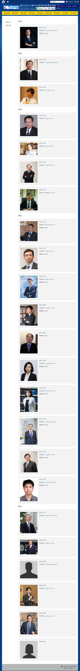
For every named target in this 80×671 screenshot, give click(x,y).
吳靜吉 (44, 143)
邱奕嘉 (44, 248)
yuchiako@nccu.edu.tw (50, 422)
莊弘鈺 (44, 27)
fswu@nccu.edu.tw (49, 165)
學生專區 (57, 13)
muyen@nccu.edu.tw (50, 454)
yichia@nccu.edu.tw (50, 251)
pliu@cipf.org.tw (49, 118)
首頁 (58, 6)
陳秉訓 (44, 332)
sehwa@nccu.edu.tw (50, 90)
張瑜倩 (44, 360)
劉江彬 (44, 115)
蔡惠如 (44, 641)
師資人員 (8, 22)
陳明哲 (44, 59)
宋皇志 (44, 221)
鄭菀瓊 (44, 388)
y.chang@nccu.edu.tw (50, 363)
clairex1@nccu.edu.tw (50, 391)
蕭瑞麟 (44, 305)
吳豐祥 (44, 162)
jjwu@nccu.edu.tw (49, 146)
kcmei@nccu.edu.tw (50, 616)
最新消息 (7, 13)
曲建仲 (44, 585)
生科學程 (65, 13)
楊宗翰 (44, 479)
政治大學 (62, 6)
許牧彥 (44, 451)
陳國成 (44, 561)
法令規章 (73, 13)
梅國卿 (44, 613)
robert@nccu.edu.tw (50, 543)
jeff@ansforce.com (49, 588)
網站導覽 (74, 6)
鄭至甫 (44, 276)
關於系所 (15, 13)
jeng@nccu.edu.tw (49, 279)
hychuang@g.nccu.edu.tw (51, 30)
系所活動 (48, 13)
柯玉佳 (44, 419)
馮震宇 (44, 189)
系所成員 (23, 13)
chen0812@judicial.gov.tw (51, 564)
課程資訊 (32, 13)
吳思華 (44, 87)
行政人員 (8, 25)
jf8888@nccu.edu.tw (50, 192)
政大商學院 (68, 6)
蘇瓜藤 (44, 540)
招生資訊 (40, 13)
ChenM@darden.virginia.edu (52, 62)
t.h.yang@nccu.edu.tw (50, 482)
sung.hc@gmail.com (50, 224)
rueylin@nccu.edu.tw (50, 308)
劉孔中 (44, 512)
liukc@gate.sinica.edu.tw (51, 515)
